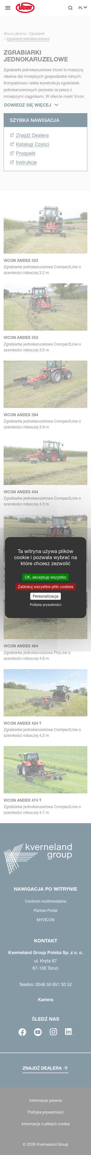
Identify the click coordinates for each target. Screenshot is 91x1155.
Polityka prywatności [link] (45, 604)
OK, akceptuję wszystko (45, 576)
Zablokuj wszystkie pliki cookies (45, 586)
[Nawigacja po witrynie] (8, 8)
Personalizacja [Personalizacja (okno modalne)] (45, 596)
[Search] (70, 7)
